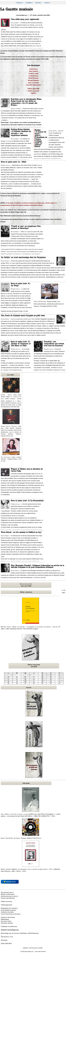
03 (59, 675)
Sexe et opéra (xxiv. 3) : (21, 343)
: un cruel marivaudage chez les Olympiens (23, 257)
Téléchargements (6, 905)
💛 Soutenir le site (10, 881)
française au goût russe (23, 315)
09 (51, 677)
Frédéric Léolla (33, 73)
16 (51, 679)
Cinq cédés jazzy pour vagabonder (25, 19)
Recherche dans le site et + (10, 896)
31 (59, 683)
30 (51, 683)
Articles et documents (8, 917)
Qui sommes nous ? (7, 892)
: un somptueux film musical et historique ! (26, 227)
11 (8, 679)
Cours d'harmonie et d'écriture (10, 914)
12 (17, 679)
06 (25, 677)
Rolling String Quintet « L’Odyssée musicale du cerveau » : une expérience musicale (21, 132)
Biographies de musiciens (9, 908)
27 (25, 683)
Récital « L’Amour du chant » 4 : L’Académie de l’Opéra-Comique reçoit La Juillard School (41, 138)
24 (59, 681)
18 (8, 681)
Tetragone (18, 547)
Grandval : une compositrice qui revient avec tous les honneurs (54, 343)
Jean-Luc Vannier (33, 82)
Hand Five (10, 547)
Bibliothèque (5, 919)
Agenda (33, 93)
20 (25, 681)
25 (8, 683)
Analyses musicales (7, 912)
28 (34, 683)
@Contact (4, 940)
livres (26, 783)
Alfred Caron (33, 69)
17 (59, 679)
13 (25, 679)
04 (8, 677)
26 (17, 683)
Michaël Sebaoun (33, 80)
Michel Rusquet (33, 78)
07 (34, 677)
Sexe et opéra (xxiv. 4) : (21, 284)
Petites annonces (33, 91)
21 (34, 681)
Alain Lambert (33, 71)
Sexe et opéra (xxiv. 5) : (13, 162)
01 (42, 675)
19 (17, 681)
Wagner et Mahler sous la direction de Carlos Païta (27, 470)
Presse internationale (8, 898)
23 (51, 681)
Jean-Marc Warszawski (33, 85)
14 (34, 679)
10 (59, 677)
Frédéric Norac (33, 76)
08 (42, 677)
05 (17, 677)
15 (42, 679)
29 (42, 683)
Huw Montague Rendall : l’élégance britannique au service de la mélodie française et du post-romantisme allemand (37, 566)
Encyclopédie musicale (8, 910)
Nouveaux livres (6, 921)
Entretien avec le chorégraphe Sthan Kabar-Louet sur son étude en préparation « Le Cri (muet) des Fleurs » (26, 102)
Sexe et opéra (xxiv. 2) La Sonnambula (27, 500)
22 (42, 681)
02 (51, 675)
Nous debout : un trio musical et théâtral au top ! (21, 532)
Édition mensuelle (33, 88)
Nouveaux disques (7, 923)
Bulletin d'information (7, 894)
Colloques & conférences (9, 926)
